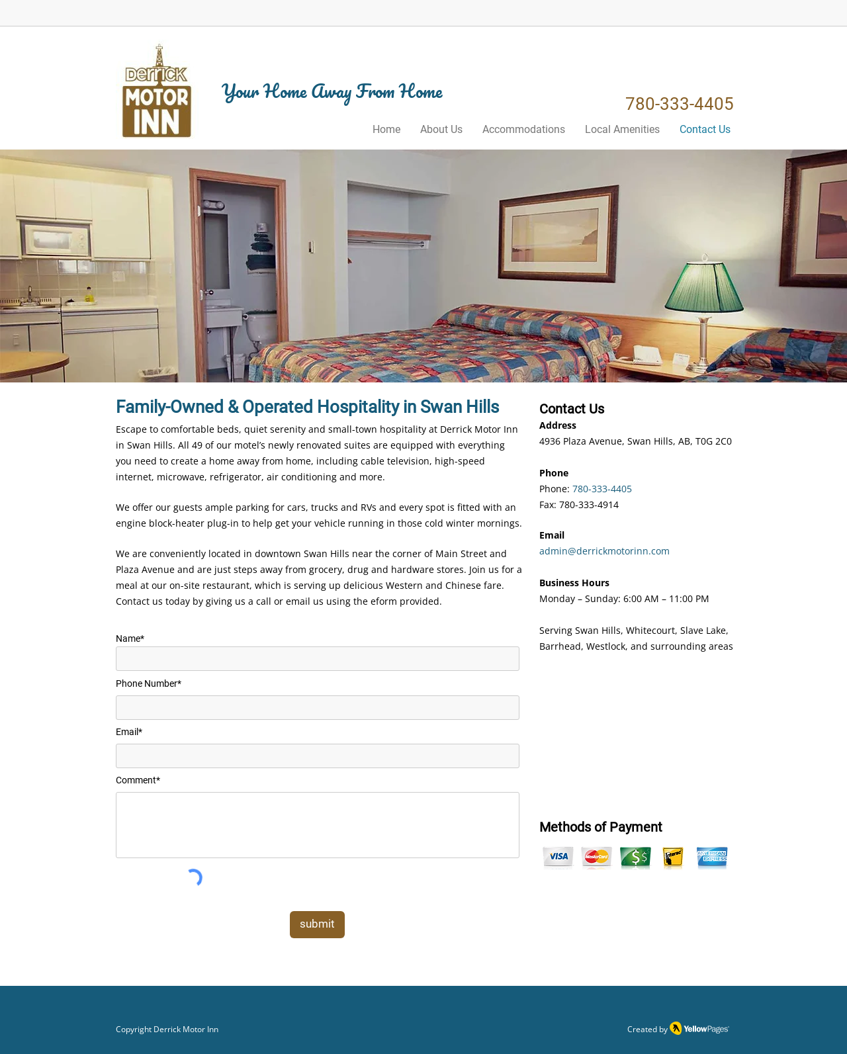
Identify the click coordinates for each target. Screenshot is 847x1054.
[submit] (317, 924)
